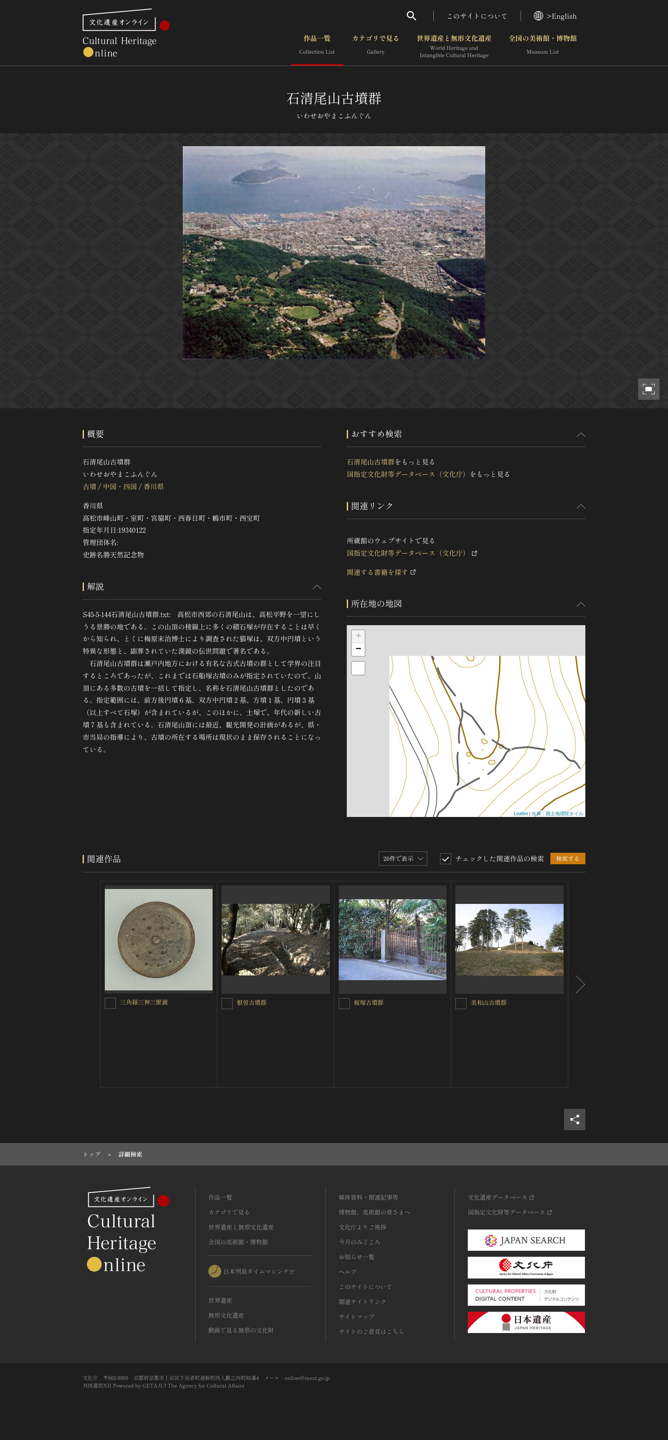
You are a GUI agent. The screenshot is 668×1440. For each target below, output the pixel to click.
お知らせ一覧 (356, 1256)
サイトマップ (356, 1316)
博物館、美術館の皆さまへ (374, 1212)
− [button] (358, 649)
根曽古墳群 (252, 1002)
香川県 (154, 486)
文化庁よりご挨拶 (362, 1227)
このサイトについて (477, 16)
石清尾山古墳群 (370, 461)
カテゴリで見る (376, 46)
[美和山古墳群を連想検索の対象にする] (460, 1003)
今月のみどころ (359, 1242)
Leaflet (521, 813)
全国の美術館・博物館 (543, 46)
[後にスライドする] (576, 984)
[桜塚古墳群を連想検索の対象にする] (344, 1003)
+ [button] (358, 636)
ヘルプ (348, 1271)
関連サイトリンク (362, 1301)
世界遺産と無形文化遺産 (454, 46)
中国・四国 (120, 486)
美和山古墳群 (489, 1002)
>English (555, 16)
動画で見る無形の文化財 (241, 1330)
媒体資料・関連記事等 (368, 1197)
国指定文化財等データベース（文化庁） (408, 474)
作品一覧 (317, 46)
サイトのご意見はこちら (371, 1331)
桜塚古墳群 (369, 1002)
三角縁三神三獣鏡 (144, 1002)
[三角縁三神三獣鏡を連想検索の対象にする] (110, 1003)
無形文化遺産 (226, 1315)
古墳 (89, 486)
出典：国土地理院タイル (557, 813)
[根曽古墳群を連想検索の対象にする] (227, 1003)
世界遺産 (220, 1300)
